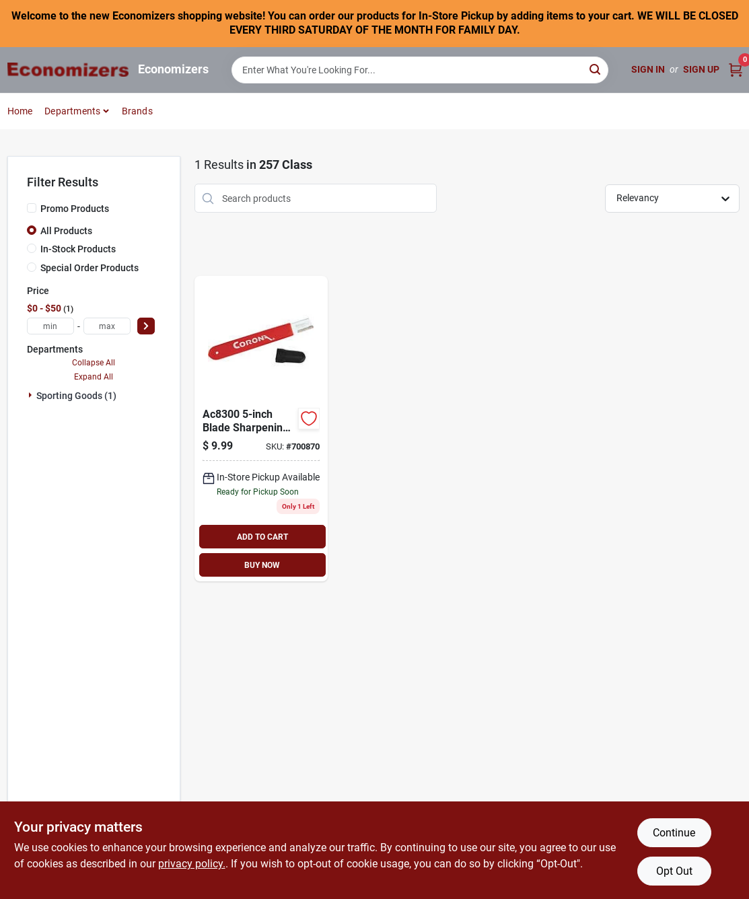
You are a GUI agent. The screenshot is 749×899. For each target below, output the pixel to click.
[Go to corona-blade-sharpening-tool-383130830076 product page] (261, 428)
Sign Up (701, 69)
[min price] (50, 326)
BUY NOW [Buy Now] (262, 565)
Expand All (93, 377)
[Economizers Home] (68, 70)
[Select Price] (146, 326)
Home (20, 111)
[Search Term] (419, 70)
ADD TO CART (262, 537)
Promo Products (74, 208)
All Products (66, 230)
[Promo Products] (31, 208)
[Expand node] (31, 395)
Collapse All (93, 362)
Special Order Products (89, 267)
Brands (137, 111)
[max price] (107, 326)
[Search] (596, 69)
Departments (72, 111)
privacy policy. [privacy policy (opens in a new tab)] (191, 863)
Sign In (648, 69)
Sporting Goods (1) (76, 395)
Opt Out (674, 871)
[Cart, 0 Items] (735, 70)
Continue (674, 832)
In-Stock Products (78, 249)
